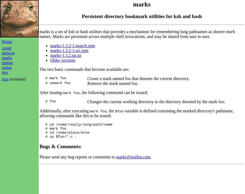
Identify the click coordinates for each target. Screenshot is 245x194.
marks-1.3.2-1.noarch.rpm (72, 45)
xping (7, 67)
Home (7, 41)
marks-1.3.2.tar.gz (65, 55)
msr (5, 72)
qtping (7, 62)
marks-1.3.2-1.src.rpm (69, 50)
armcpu (8, 53)
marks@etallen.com (133, 160)
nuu (5, 79)
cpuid (7, 48)
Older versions (62, 60)
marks (7, 58)
